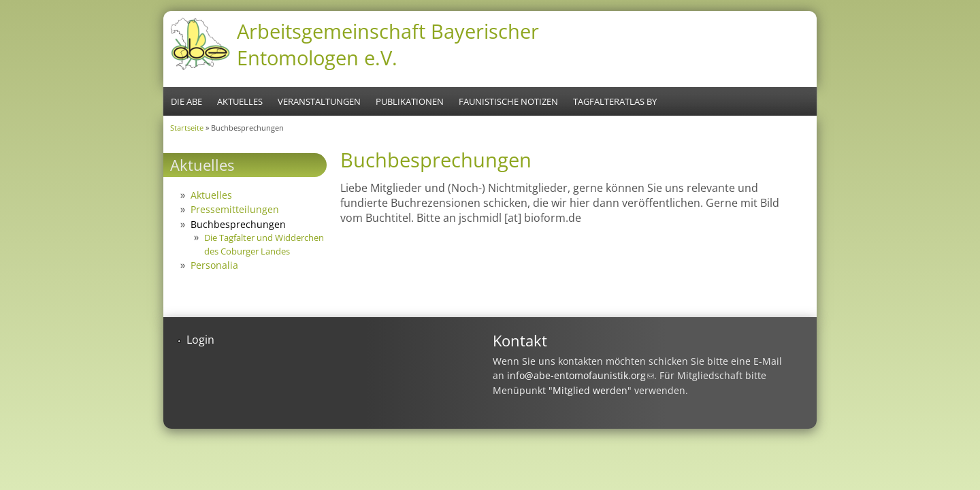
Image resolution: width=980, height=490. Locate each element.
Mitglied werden (590, 390)
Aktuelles (240, 101)
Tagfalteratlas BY (615, 101)
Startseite (186, 127)
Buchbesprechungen (238, 224)
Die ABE (186, 101)
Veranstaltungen (319, 101)
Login (200, 339)
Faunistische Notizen (508, 101)
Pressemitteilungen (235, 209)
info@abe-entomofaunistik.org (580, 375)
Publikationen (410, 101)
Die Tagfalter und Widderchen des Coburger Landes (264, 244)
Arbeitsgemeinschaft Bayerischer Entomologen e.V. (388, 44)
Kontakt (520, 340)
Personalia (214, 265)
